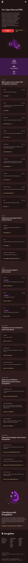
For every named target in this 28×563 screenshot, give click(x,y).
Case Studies (4, 539)
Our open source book (19, 31)
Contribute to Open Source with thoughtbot (12, 525)
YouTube (20, 542)
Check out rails (7, 341)
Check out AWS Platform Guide (10, 396)
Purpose (11, 541)
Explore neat (6, 316)
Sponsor (11, 545)
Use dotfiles (6, 137)
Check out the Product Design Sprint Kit (12, 465)
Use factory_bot (7, 123)
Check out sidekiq (7, 355)
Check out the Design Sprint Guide (11, 452)
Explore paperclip (7, 285)
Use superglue (6, 232)
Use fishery (6, 245)
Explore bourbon (7, 300)
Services (3, 538)
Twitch (20, 544)
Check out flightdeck (8, 411)
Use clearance (6, 179)
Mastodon (21, 538)
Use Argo (5, 206)
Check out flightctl (8, 425)
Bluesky (20, 539)
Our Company (13, 538)
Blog (11, 542)
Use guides (5, 95)
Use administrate (7, 151)
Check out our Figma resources (10, 479)
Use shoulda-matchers (8, 193)
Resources (4, 541)
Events (11, 544)
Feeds (20, 545)
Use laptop (5, 110)
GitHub (20, 541)
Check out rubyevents (8, 368)
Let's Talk (3, 542)
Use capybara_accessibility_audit (11, 258)
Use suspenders (6, 166)
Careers (11, 539)
